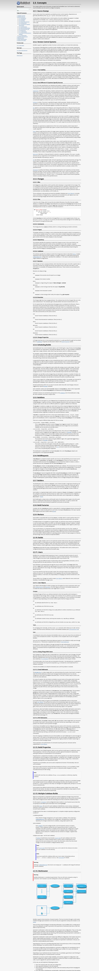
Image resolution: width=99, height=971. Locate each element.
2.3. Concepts (22, 20)
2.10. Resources (22, 30)
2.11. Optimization (23, 31)
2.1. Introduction (22, 18)
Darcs (34, 130)
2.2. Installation (22, 19)
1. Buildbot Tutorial (21, 15)
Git (33, 158)
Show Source (19, 55)
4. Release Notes (20, 38)
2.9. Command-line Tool (24, 29)
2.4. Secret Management (24, 21)
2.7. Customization (23, 26)
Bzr (34, 107)
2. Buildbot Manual (21, 16)
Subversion (35, 90)
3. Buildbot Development (22, 36)
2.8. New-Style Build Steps (24, 28)
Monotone (35, 167)
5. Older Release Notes (22, 39)
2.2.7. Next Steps (20, 45)
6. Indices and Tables (21, 40)
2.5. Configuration (23, 23)
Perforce (35, 101)
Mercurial (35, 152)
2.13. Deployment (23, 35)
